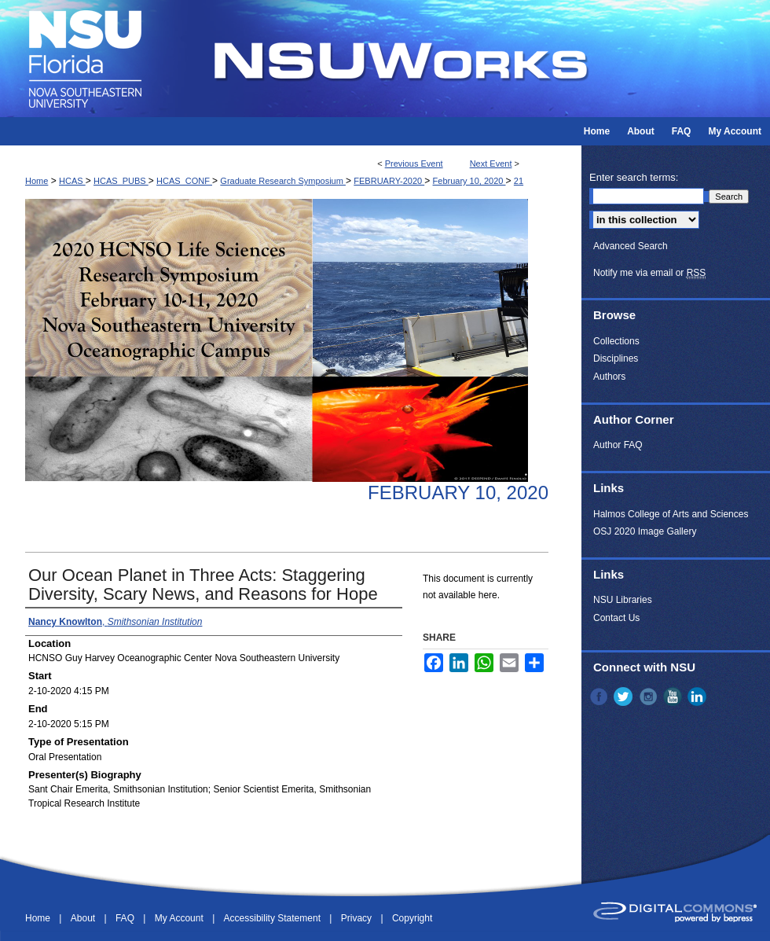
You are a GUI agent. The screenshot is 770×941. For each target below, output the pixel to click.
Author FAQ (618, 444)
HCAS (72, 181)
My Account (180, 918)
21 (518, 181)
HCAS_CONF (184, 181)
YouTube (674, 696)
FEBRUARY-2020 (389, 181)
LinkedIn (699, 696)
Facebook (600, 696)
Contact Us (616, 617)
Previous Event (414, 163)
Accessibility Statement (274, 918)
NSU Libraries (622, 599)
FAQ (126, 918)
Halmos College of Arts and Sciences (670, 514)
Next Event (491, 163)
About (84, 918)
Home (36, 181)
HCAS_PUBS (121, 181)
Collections (616, 341)
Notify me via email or (649, 272)
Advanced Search (630, 246)
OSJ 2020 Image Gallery (644, 531)
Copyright (412, 918)
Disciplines (615, 358)
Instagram (650, 696)
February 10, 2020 (469, 181)
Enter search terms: (633, 177)
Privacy (358, 918)
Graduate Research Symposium (283, 181)
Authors (609, 376)
